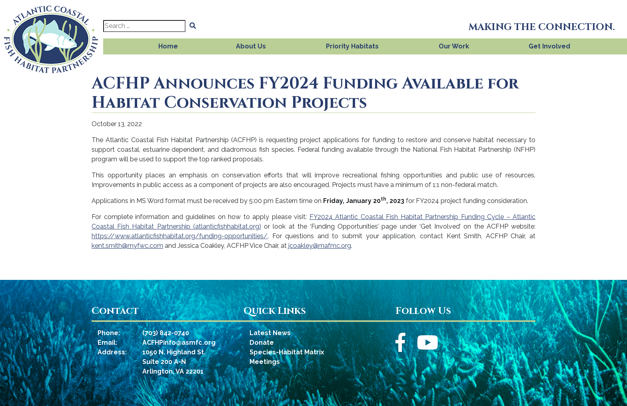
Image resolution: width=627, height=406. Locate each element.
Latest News (270, 333)
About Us (251, 46)
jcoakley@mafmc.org (319, 245)
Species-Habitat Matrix (287, 352)
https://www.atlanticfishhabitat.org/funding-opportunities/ (180, 236)
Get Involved (549, 46)
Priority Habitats (352, 46)
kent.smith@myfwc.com (127, 245)
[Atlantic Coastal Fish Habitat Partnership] (51, 37)
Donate (262, 342)
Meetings (265, 362)
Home (168, 46)
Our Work (454, 46)
